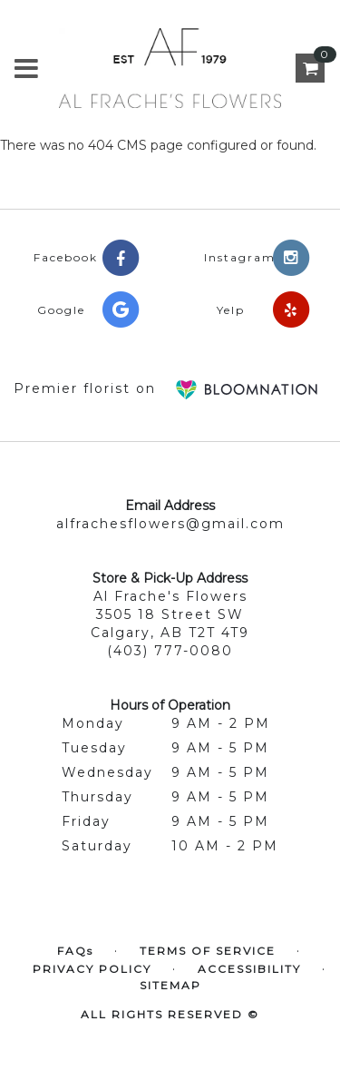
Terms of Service (208, 950)
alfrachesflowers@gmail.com (170, 524)
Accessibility (249, 969)
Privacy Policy (92, 969)
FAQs (75, 950)
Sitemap (170, 985)
